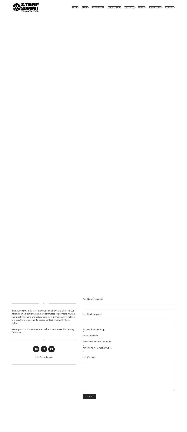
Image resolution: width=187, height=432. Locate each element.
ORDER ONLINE (114, 8)
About (75, 8)
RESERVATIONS (98, 8)
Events (141, 8)
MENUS (85, 8)
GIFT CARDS (130, 8)
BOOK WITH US (155, 8)
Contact (169, 8)
